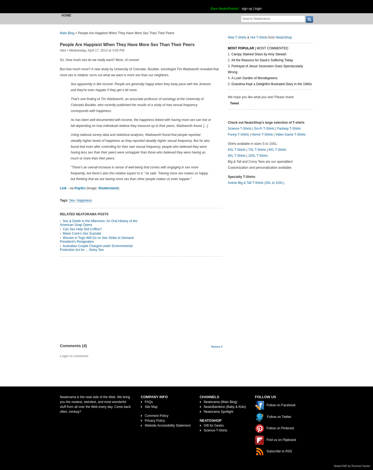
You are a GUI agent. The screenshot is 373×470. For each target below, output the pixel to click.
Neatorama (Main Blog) (220, 402)
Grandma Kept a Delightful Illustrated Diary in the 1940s (271, 84)
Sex (72, 200)
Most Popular (241, 48)
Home (66, 15)
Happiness (84, 200)
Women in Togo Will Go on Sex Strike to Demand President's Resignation (97, 240)
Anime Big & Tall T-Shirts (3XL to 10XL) (256, 183)
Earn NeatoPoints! (225, 9)
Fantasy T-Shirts (289, 128)
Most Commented (272, 48)
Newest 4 (216, 346)
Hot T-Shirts (258, 37)
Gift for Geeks (214, 425)
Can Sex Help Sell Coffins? (82, 229)
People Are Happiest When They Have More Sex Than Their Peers (127, 44)
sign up (247, 9)
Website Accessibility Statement (167, 425)
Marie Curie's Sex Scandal (82, 233)
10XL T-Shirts (258, 156)
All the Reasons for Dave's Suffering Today (262, 60)
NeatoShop (284, 37)
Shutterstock (108, 188)
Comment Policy (156, 416)
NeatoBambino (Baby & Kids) (225, 407)
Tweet (234, 103)
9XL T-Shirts (236, 156)
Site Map (151, 407)
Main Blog (67, 33)
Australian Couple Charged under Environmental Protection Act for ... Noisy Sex (96, 248)
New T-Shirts (237, 37)
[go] (309, 19)
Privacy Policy (155, 421)
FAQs (149, 402)
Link (63, 188)
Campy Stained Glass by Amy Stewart (258, 54)
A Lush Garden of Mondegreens (254, 78)
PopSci (80, 188)
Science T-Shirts (239, 128)
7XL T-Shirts (257, 150)
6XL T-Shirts (236, 150)
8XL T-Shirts (277, 150)
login (258, 9)
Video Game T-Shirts (290, 134)
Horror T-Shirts (262, 134)
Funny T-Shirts (238, 134)
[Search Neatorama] (273, 18)
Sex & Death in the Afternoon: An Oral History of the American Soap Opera (98, 223)
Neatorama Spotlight (218, 412)
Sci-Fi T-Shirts (264, 128)
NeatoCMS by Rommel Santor (352, 466)
